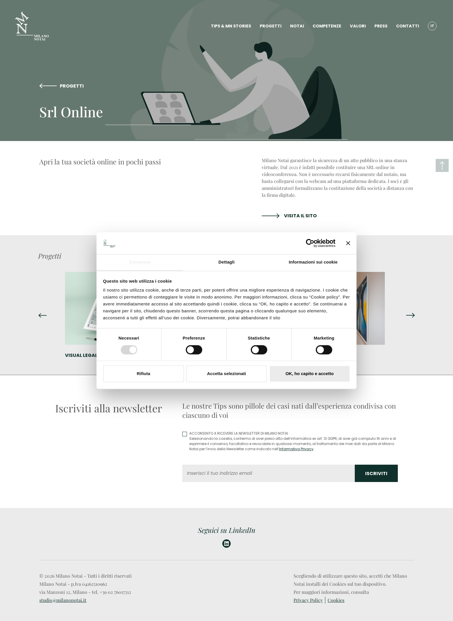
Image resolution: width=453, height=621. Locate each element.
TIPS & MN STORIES (231, 26)
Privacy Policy (308, 600)
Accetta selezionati (226, 373)
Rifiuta (143, 373)
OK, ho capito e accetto (309, 373)
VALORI (358, 26)
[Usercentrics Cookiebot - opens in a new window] (310, 243)
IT (432, 25)
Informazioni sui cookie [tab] (313, 262)
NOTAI (297, 26)
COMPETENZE (327, 26)
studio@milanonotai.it (62, 600)
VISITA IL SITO (300, 215)
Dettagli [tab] (226, 262)
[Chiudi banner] (348, 243)
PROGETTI (270, 26)
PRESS (380, 26)
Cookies (336, 600)
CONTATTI (407, 26)
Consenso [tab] (139, 262)
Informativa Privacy (296, 448)
